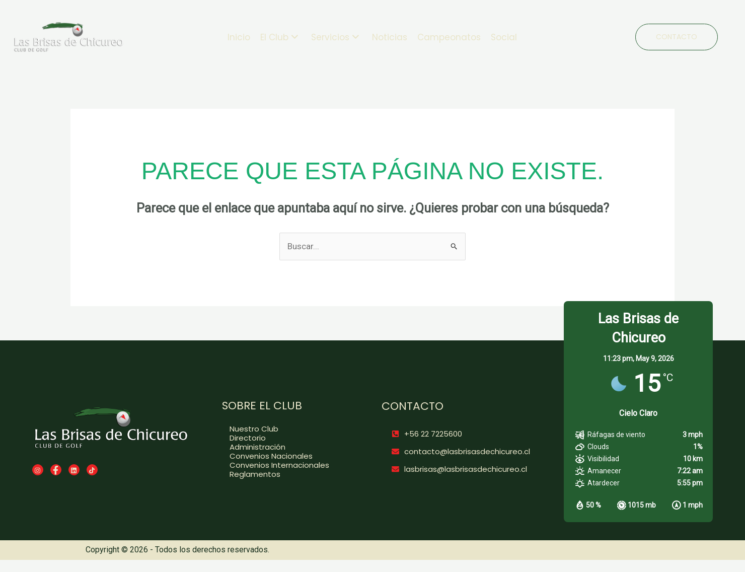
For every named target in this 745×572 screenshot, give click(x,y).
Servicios (335, 37)
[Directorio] (285, 438)
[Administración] (285, 447)
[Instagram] (37, 469)
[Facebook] (55, 469)
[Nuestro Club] (285, 429)
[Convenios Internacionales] (285, 465)
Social (504, 37)
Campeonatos (449, 37)
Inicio (239, 37)
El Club (279, 37)
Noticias (389, 37)
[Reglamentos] (285, 474)
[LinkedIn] (74, 469)
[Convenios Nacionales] (285, 456)
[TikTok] (92, 469)
